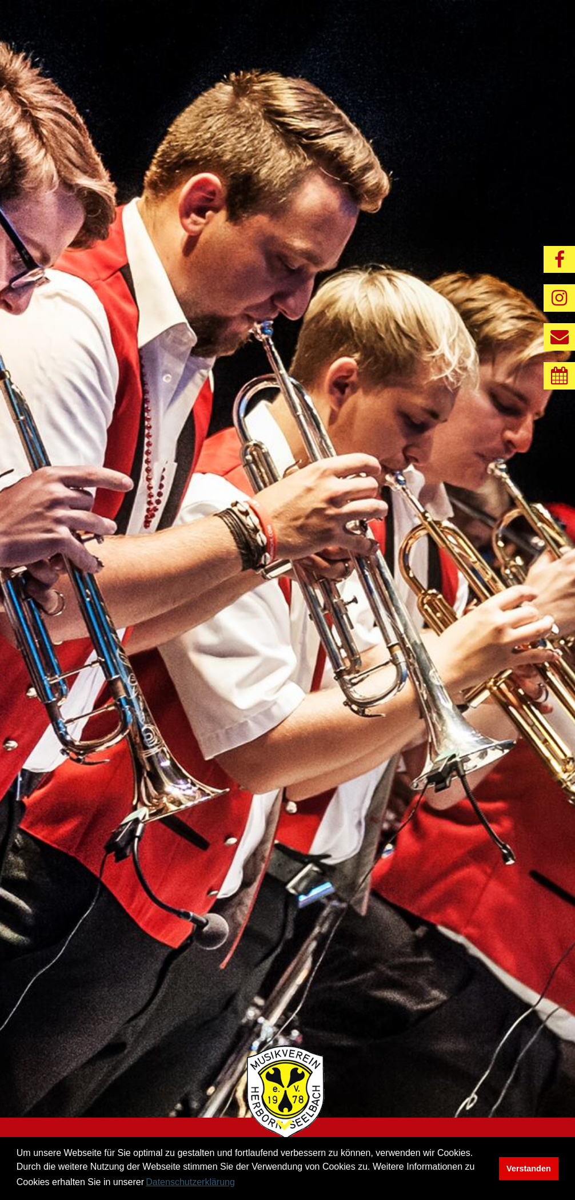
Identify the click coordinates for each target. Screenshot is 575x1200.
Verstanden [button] (528, 1168)
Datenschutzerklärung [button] (190, 1182)
